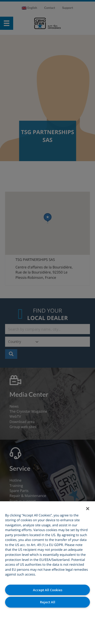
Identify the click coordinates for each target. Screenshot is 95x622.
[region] (47, 561)
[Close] (87, 508)
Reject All (47, 602)
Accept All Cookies (47, 590)
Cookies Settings (47, 614)
